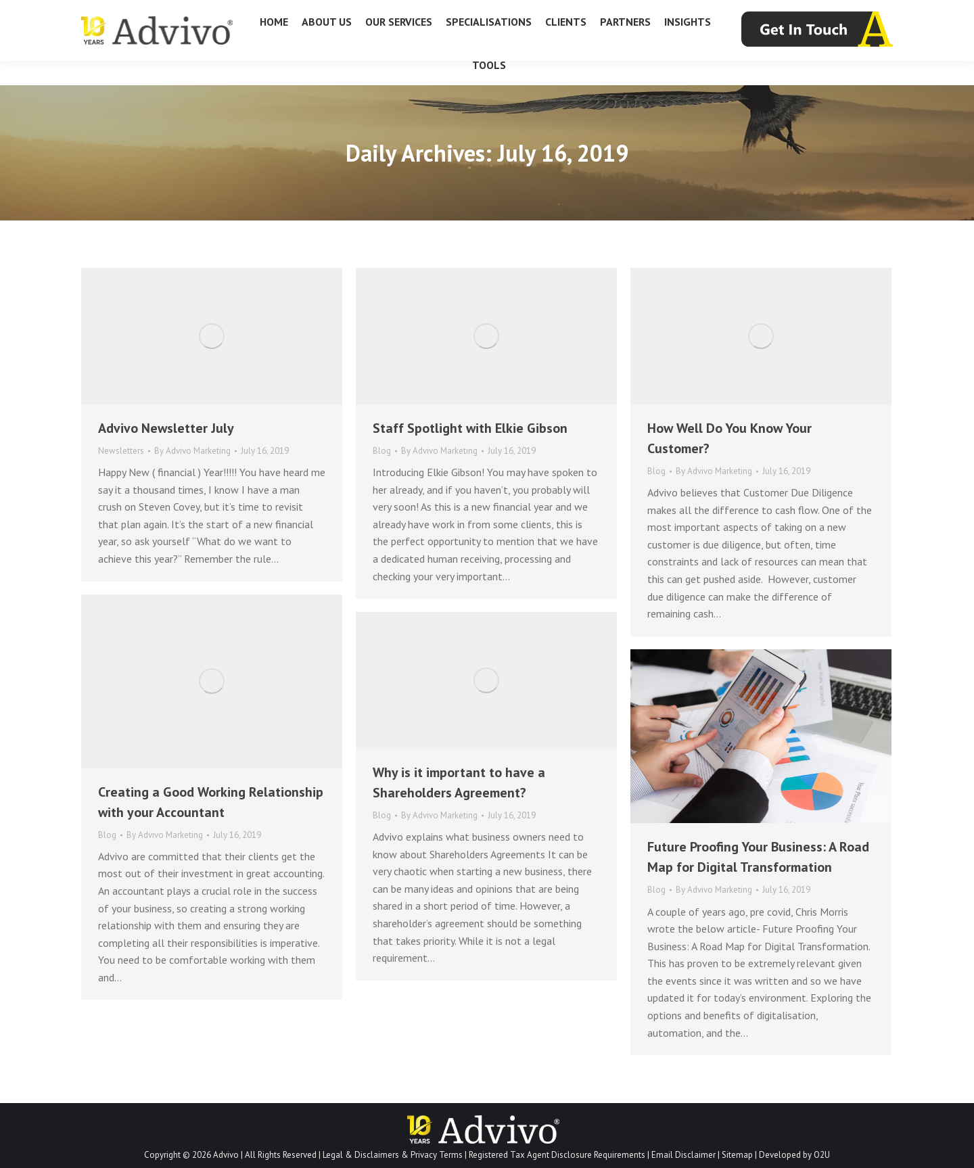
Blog (382, 451)
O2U (822, 1155)
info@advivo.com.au (844, 12)
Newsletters (121, 451)
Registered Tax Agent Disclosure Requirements (557, 1155)
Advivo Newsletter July (166, 428)
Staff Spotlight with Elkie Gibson (470, 428)
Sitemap (737, 1155)
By (192, 451)
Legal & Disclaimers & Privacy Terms (393, 1155)
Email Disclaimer (683, 1155)
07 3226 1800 (114, 12)
